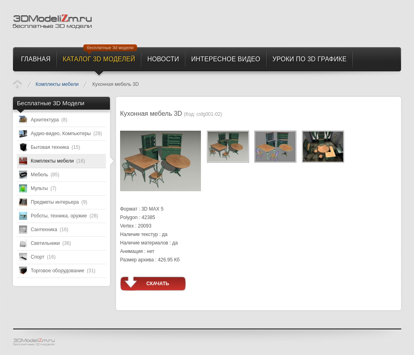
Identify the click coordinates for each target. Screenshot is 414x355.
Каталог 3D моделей (17, 83)
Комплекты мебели (57, 84)
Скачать (157, 283)
